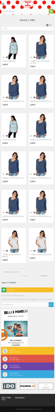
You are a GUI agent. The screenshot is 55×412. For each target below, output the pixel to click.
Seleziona (27, 28)
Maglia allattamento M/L (13, 101)
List (50, 25)
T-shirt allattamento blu (41, 254)
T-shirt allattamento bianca (11, 255)
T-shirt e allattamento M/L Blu (40, 62)
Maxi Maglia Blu (9, 61)
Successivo (44, 276)
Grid (47, 25)
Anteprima (3, 57)
